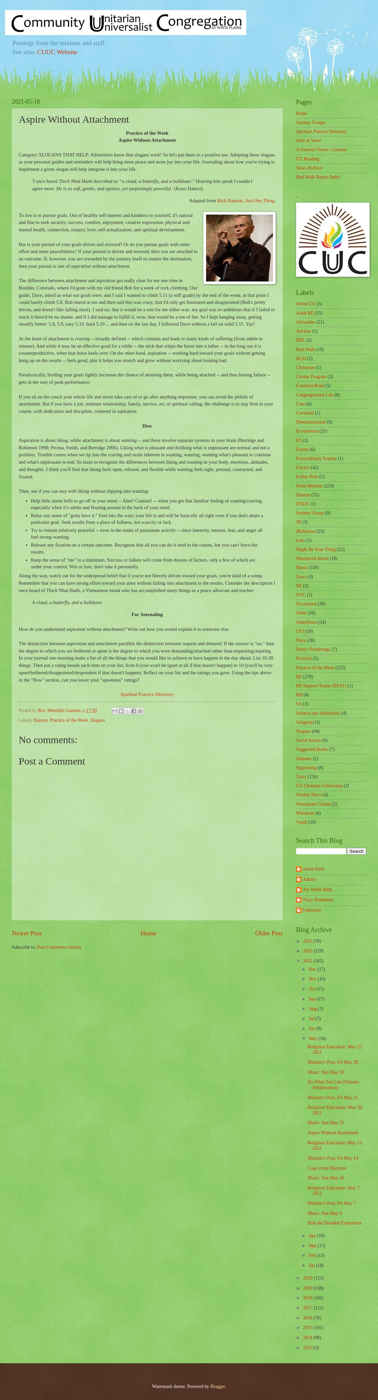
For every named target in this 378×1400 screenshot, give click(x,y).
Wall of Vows (308, 140)
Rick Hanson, (245, 200)
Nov (313, 978)
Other (301, 612)
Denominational (311, 422)
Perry (301, 640)
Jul (312, 1018)
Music (302, 567)
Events (302, 449)
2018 (308, 1297)
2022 (308, 950)
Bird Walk (305, 349)
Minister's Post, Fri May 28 (332, 1062)
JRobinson (305, 531)
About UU (305, 303)
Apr (313, 1235)
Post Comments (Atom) (59, 947)
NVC (301, 594)
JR (298, 521)
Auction (303, 331)
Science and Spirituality (318, 713)
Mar (313, 1245)
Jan (312, 1265)
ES (298, 440)
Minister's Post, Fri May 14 (332, 1158)
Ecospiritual (307, 431)
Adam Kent (313, 868)
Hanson (40, 720)
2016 (308, 1317)
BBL (300, 340)
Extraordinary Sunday (316, 458)
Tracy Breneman (318, 899)
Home (148, 933)
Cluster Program (311, 376)
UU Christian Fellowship (319, 785)
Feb (313, 1255)
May (313, 1038)
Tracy (301, 776)
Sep (313, 999)
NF (299, 585)
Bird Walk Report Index (318, 177)
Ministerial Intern (312, 558)
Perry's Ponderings (313, 649)
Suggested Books (312, 749)
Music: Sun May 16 (325, 1177)
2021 (308, 960)
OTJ (300, 631)
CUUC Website (57, 51)
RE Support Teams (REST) (321, 685)
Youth (301, 822)
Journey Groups (310, 122)
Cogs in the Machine (326, 1168)
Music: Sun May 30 (325, 1072)
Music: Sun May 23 (325, 1122)
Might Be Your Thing (316, 549)
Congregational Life (315, 394)
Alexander (305, 322)
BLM (301, 358)
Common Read (310, 385)
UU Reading (307, 158)
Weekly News (309, 794)
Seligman (304, 722)
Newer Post (27, 933)
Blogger (217, 1386)
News (301, 576)
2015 (308, 1327)
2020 (308, 1278)
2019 (308, 1288)
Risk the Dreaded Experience (334, 1223)
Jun (312, 1028)
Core (300, 403)
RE (299, 676)
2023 (308, 941)
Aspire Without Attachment (332, 1132)
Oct (312, 988)
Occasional (306, 603)
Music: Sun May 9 (324, 1213)
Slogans (97, 720)
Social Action (308, 740)
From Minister (309, 485)
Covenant (305, 413)
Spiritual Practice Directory (147, 694)
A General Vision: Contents (321, 149)
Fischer (303, 467)
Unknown (312, 910)
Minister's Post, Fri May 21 (332, 1097)
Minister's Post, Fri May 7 (331, 1203)
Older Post (269, 933)
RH (299, 694)
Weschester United (313, 804)
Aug (313, 1008)
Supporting (306, 767)
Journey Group (309, 512)
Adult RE (305, 313)
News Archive (309, 167)
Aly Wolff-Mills (318, 889)
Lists (300, 540)
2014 (308, 1337)
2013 (308, 1347)
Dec (313, 969)
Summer (304, 758)
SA (299, 703)
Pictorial (304, 658)
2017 (308, 1307)
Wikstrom (305, 813)
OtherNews (306, 622)
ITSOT (302, 503)
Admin (309, 879)
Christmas (305, 367)
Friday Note (307, 476)
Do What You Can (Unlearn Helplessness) (333, 1084)
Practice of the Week (69, 720)
